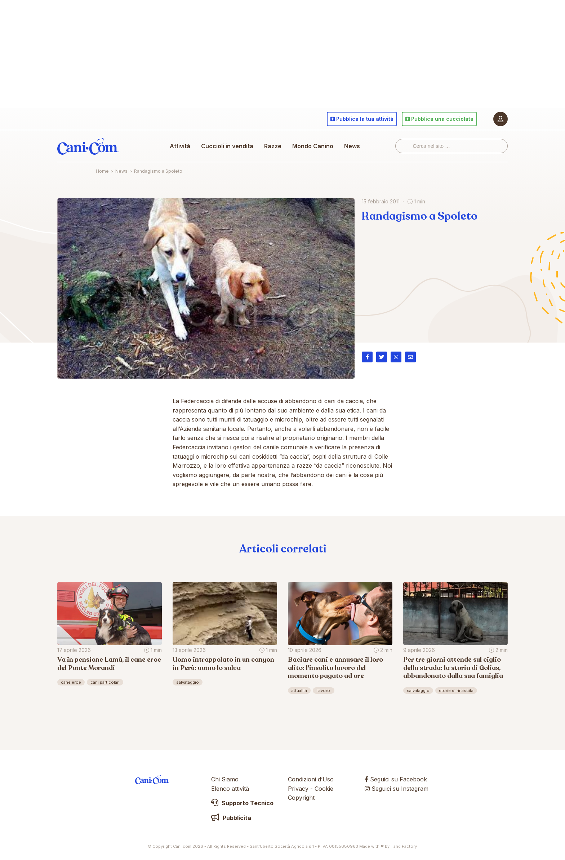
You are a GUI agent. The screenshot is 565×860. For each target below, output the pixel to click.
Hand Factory (404, 846)
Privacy (298, 788)
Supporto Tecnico (242, 803)
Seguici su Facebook (396, 779)
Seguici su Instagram (396, 788)
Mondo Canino (312, 146)
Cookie (324, 788)
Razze (272, 146)
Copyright (301, 797)
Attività (180, 146)
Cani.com (88, 146)
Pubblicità (231, 817)
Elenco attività (230, 788)
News (352, 146)
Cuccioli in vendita (227, 146)
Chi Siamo (225, 779)
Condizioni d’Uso (311, 779)
